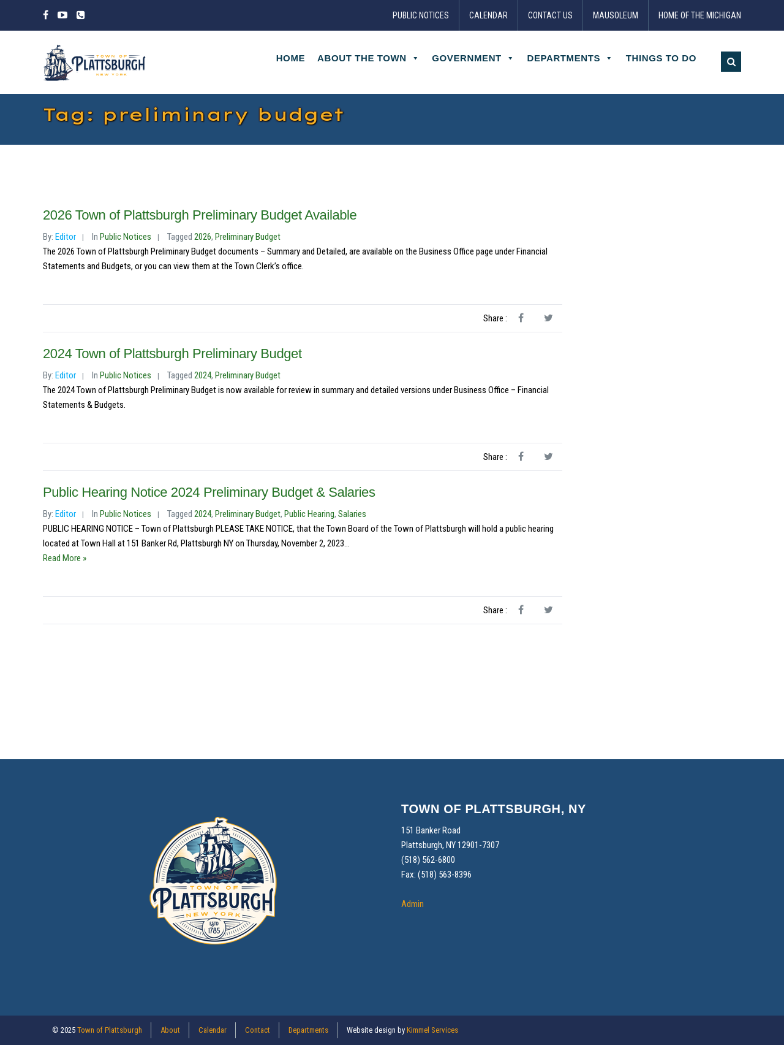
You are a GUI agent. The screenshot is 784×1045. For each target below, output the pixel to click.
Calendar (488, 15)
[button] (731, 62)
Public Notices (421, 15)
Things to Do (661, 58)
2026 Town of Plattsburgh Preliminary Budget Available (199, 215)
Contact (257, 1030)
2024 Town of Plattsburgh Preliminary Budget (172, 353)
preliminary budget (248, 236)
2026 (202, 236)
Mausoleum (615, 15)
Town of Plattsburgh (109, 1030)
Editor (65, 236)
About (170, 1030)
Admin (412, 903)
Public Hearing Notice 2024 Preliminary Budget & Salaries (209, 492)
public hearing (309, 513)
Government (473, 58)
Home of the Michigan (699, 15)
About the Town (368, 58)
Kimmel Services (432, 1030)
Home (290, 58)
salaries (352, 513)
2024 (202, 375)
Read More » (64, 558)
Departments (570, 58)
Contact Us (550, 15)
